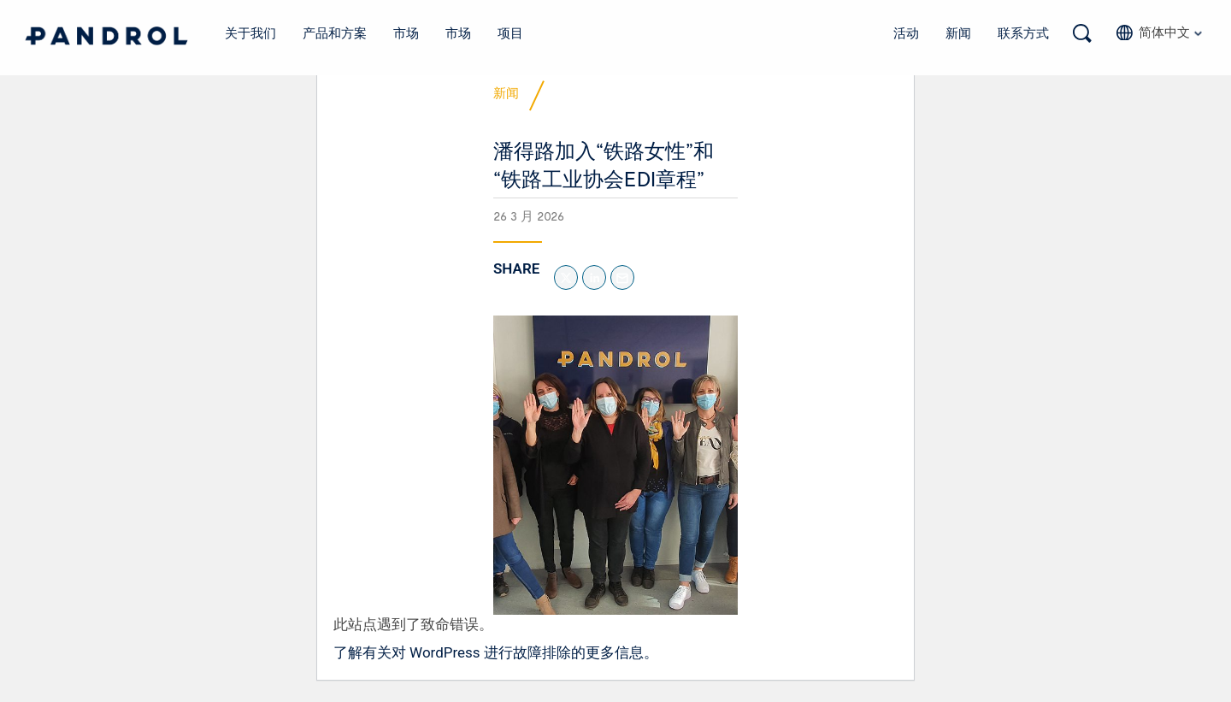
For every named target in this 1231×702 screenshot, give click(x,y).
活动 (906, 32)
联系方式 (1023, 32)
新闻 (958, 32)
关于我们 (251, 32)
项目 (510, 32)
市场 (406, 32)
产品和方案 (335, 32)
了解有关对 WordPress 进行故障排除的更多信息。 (495, 658)
